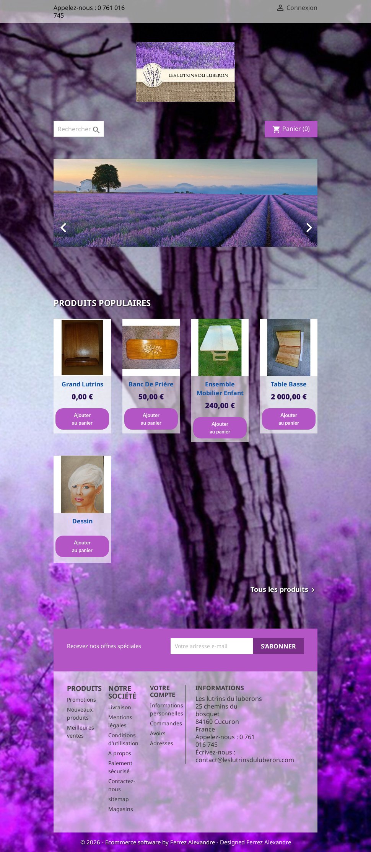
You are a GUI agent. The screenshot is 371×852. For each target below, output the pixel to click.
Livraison (119, 707)
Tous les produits (284, 590)
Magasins (120, 809)
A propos (119, 753)
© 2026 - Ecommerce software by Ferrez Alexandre (148, 842)
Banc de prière (151, 384)
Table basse (289, 384)
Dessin (82, 521)
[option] (185, 224)
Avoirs (158, 733)
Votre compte (162, 691)
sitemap (118, 799)
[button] (73, 224)
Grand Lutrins (82, 384)
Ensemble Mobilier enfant (220, 388)
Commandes (166, 723)
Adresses (161, 743)
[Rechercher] (79, 129)
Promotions (81, 699)
